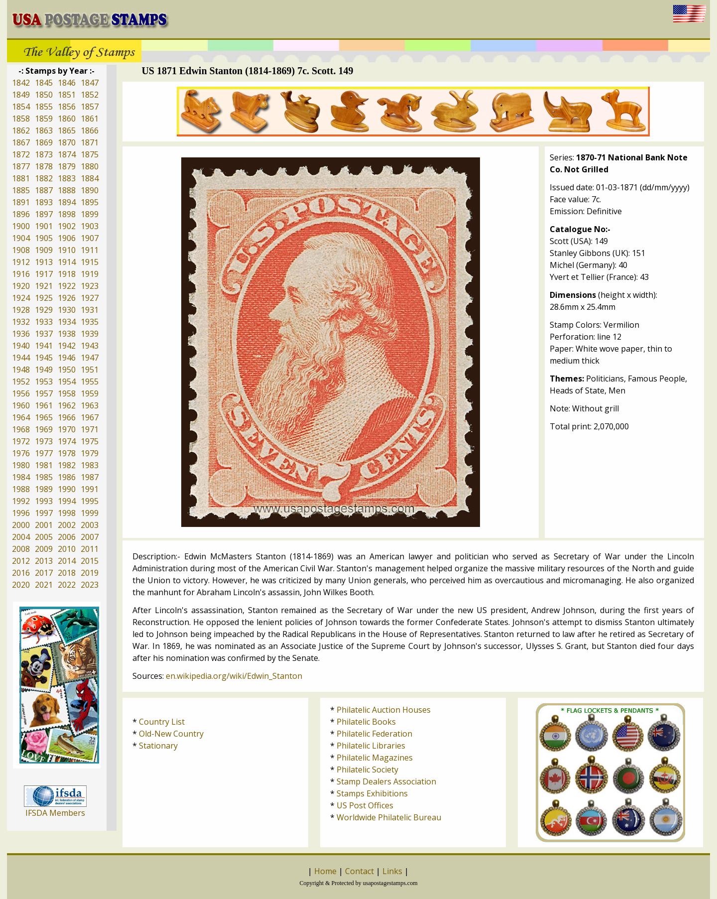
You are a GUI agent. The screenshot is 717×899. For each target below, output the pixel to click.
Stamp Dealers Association (386, 781)
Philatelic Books (366, 721)
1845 (44, 82)
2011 (90, 548)
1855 (44, 106)
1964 (21, 417)
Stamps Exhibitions (372, 793)
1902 (67, 226)
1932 (21, 321)
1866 (90, 130)
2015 (90, 560)
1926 (67, 297)
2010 (67, 548)
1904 (21, 238)
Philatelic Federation (374, 733)
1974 (67, 441)
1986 (67, 477)
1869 (44, 142)
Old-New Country (171, 733)
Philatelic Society (367, 769)
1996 (21, 513)
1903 (90, 226)
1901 (44, 226)
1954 (67, 381)
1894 (67, 202)
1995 (90, 501)
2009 (44, 548)
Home (325, 871)
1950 (67, 369)
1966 (67, 417)
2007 (90, 536)
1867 (21, 142)
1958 (67, 393)
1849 (21, 94)
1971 (90, 429)
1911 (90, 250)
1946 (67, 357)
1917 (44, 273)
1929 (44, 309)
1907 (90, 238)
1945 (44, 357)
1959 (90, 393)
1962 (67, 405)
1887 (44, 190)
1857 (90, 106)
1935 (90, 321)
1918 (67, 273)
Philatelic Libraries (371, 745)
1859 (44, 118)
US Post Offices (365, 805)
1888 (67, 190)
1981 (44, 465)
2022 (67, 584)
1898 (67, 214)
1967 (90, 417)
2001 (44, 524)
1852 (90, 94)
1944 (21, 357)
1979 (90, 453)
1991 (90, 489)
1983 (90, 465)
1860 (67, 118)
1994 (67, 501)
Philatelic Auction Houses (384, 709)
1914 (67, 262)
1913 (44, 262)
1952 (21, 381)
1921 (44, 285)
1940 (21, 345)
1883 (67, 178)
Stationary (158, 745)
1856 (67, 106)
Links (392, 871)
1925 (44, 297)
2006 (67, 536)
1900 (21, 226)
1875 (90, 154)
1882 (44, 178)
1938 (67, 333)
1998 (67, 513)
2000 (21, 524)
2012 (21, 560)
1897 (44, 214)
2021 (44, 584)
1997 (44, 513)
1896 (21, 214)
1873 (44, 154)
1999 (90, 513)
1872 (21, 154)
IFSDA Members (55, 812)
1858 (21, 118)
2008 (21, 548)
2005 (44, 536)
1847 (90, 82)
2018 (67, 572)
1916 (21, 273)
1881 (21, 178)
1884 (90, 178)
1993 (44, 501)
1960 (21, 405)
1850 (44, 94)
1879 (67, 166)
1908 (21, 250)
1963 (90, 405)
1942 (67, 345)
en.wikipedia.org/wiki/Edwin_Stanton (234, 675)
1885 (21, 190)
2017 (44, 572)
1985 (44, 477)
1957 (44, 393)
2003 (90, 524)
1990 (67, 489)
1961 (44, 405)
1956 (21, 393)
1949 (44, 369)
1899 (90, 214)
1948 (21, 369)
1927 (90, 297)
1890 (90, 190)
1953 (44, 381)
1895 (90, 202)
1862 (21, 130)
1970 (67, 429)
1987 (90, 477)
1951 (90, 369)
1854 (21, 106)
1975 (90, 441)
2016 (21, 572)
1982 (67, 465)
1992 (21, 501)
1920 (21, 285)
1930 (67, 309)
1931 (90, 309)
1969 (44, 429)
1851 (67, 94)
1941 (44, 345)
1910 (67, 250)
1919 (90, 273)
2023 (90, 584)
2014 (67, 560)
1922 (67, 285)
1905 (44, 238)
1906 (67, 238)
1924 (21, 297)
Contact (359, 871)
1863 (44, 130)
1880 (90, 166)
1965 (44, 417)
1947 (90, 357)
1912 (21, 262)
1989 (44, 489)
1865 (67, 130)
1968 (21, 429)
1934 (67, 321)
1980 (21, 465)
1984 (21, 477)
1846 (67, 82)
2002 (67, 524)
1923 (90, 285)
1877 (21, 166)
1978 (67, 453)
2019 (90, 572)
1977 (44, 453)
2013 (44, 560)
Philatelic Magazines (375, 757)
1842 (21, 82)
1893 (44, 202)
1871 (90, 142)
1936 (21, 333)
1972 (21, 441)
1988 (21, 489)
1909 (44, 250)
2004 (21, 536)
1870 (67, 142)
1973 (44, 441)
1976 (21, 453)
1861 (90, 118)
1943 (90, 345)
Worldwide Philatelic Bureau (389, 817)
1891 (21, 202)
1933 (44, 321)
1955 (90, 381)
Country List (162, 721)
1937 (44, 333)
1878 (44, 166)
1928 (21, 309)
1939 (90, 333)
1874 (67, 154)
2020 (21, 584)
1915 (90, 262)
